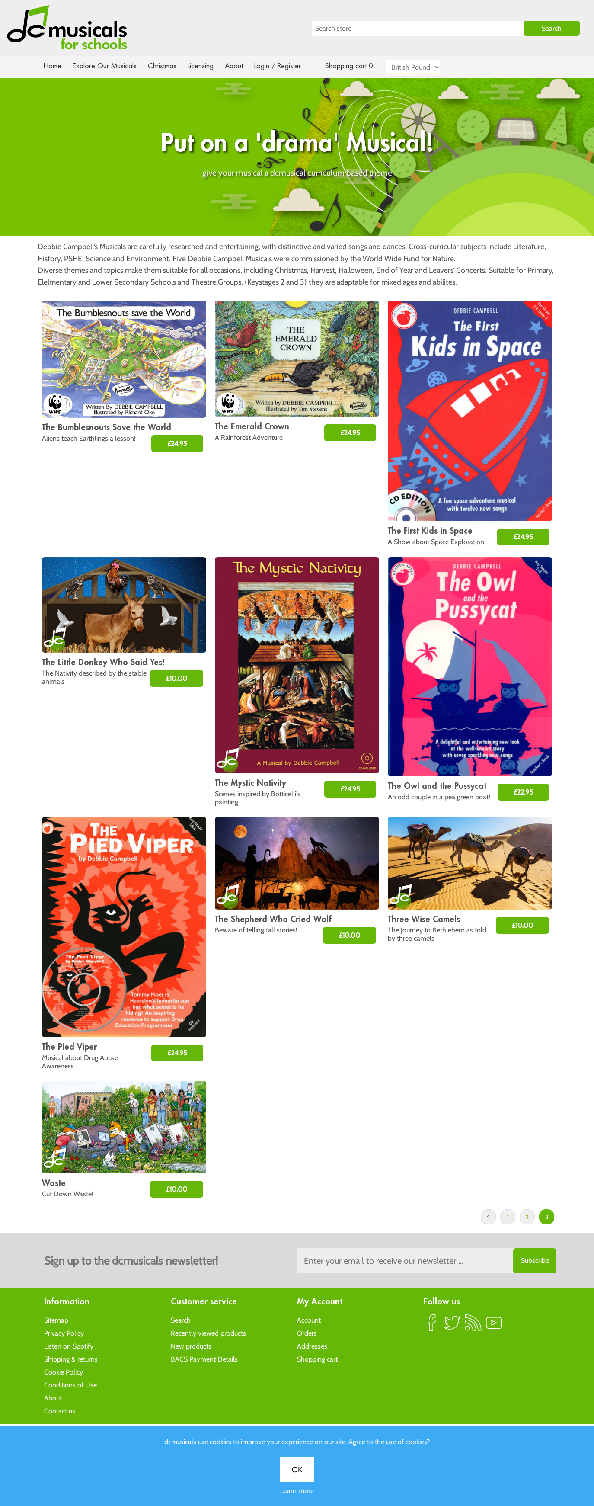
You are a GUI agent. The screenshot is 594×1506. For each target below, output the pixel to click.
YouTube (494, 1326)
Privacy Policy (64, 1333)
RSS (473, 1326)
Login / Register (286, 66)
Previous (488, 1216)
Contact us (59, 1411)
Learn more (297, 1491)
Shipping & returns (71, 1359)
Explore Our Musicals (106, 66)
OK (297, 1469)
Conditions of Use (70, 1385)
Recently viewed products (208, 1333)
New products (191, 1346)
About (242, 66)
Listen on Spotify (68, 1346)
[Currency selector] (423, 67)
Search (181, 1320)
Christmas (165, 66)
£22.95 (523, 792)
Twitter (452, 1326)
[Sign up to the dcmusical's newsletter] (426, 1260)
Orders (307, 1333)
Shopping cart (317, 1359)
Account (309, 1320)
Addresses (312, 1346)
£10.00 (176, 678)
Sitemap (56, 1320)
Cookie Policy (63, 1372)
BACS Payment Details (204, 1359)
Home (52, 66)
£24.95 (177, 443)
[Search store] (418, 28)
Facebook (432, 1326)
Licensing (207, 66)
